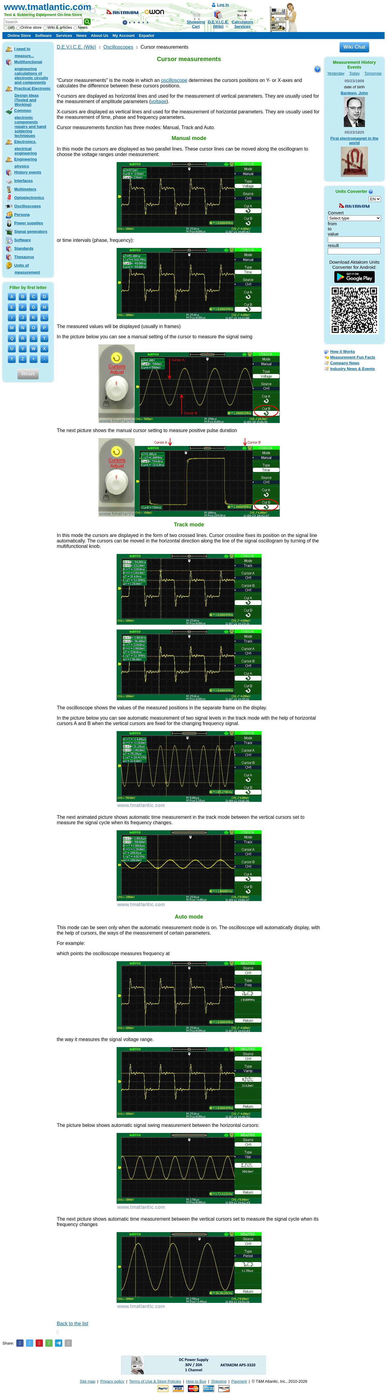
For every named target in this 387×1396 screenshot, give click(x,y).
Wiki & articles (57, 27)
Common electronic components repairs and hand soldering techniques (30, 123)
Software (43, 35)
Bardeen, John (354, 93)
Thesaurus (24, 257)
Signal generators (30, 231)
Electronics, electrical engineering (25, 147)
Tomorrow (373, 73)
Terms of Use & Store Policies (155, 1381)
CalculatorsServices (242, 24)
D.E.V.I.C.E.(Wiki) (218, 24)
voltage (158, 101)
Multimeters (25, 189)
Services (64, 35)
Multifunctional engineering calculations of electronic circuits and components (31, 72)
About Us (99, 35)
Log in (223, 4)
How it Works (342, 351)
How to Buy (196, 1381)
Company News (345, 363)
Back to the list (72, 1323)
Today (354, 73)
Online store (29, 27)
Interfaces (23, 180)
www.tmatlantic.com (47, 7)
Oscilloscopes (27, 206)
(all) (9, 27)
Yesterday (335, 73)
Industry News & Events (352, 368)
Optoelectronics (29, 197)
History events (27, 172)
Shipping (219, 1381)
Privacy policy (112, 1381)
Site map (87, 1381)
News (80, 27)
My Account (123, 35)
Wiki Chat (354, 47)
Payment (239, 1381)
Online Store (19, 35)
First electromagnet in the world (355, 140)
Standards (24, 248)
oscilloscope (174, 80)
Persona (22, 214)
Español (146, 35)
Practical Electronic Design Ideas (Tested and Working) (32, 96)
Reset (28, 373)
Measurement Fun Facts (352, 357)
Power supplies (28, 223)
